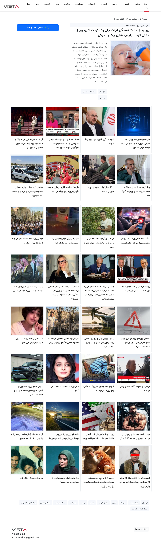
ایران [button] (114, 502)
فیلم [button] (28, 4)
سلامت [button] (67, 4)
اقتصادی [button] (125, 4)
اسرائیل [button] (73, 502)
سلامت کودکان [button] (88, 91)
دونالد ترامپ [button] (60, 502)
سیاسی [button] (137, 4)
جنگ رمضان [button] (45, 502)
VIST (11, 5)
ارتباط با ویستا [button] (141, 529)
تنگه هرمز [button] (134, 502)
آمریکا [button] (123, 502)
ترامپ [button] (83, 502)
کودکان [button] (102, 91)
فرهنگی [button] (92, 4)
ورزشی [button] (114, 4)
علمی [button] (57, 4)
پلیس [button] (102, 97)
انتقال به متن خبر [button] (38, 27)
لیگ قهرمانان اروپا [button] (28, 502)
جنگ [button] (92, 502)
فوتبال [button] (145, 502)
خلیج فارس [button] (103, 502)
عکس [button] (37, 4)
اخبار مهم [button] (146, 6)
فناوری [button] (47, 4)
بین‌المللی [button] (79, 4)
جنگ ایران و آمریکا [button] (140, 509)
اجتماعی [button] (103, 4)
